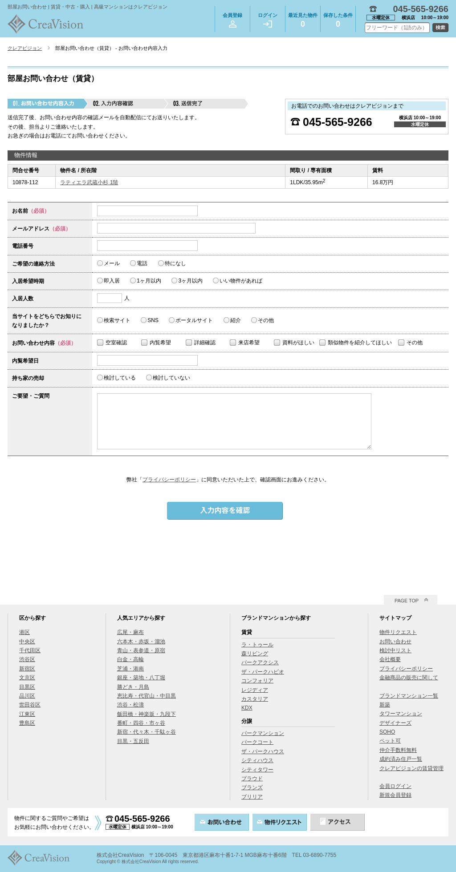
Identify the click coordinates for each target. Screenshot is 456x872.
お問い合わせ (395, 641)
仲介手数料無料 (398, 750)
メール (112, 263)
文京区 (27, 677)
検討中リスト (395, 650)
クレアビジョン (25, 48)
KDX (246, 708)
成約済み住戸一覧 (400, 759)
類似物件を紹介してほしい (360, 342)
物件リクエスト (398, 632)
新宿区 (27, 669)
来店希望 (249, 342)
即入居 (112, 281)
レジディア (254, 690)
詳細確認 (205, 342)
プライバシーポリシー (169, 479)
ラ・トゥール (257, 645)
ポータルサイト (194, 320)
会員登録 (232, 20)
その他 (266, 320)
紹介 (235, 320)
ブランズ (252, 787)
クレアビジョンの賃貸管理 (411, 768)
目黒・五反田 (133, 741)
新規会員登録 (395, 795)
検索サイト (117, 320)
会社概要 (390, 659)
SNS (153, 320)
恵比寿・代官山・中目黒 (146, 696)
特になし (175, 263)
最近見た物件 (303, 21)
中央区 (27, 641)
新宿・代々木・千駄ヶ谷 (146, 732)
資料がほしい (298, 342)
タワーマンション (400, 714)
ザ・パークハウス (262, 751)
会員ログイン (395, 786)
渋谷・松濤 (130, 705)
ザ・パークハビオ (262, 672)
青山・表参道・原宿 (141, 650)
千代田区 (30, 650)
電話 (142, 263)
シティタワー (257, 770)
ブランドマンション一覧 (408, 696)
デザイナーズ (395, 723)
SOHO (387, 732)
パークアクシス (260, 662)
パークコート (257, 742)
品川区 (27, 696)
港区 (24, 632)
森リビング (254, 653)
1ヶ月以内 (149, 281)
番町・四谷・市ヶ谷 (141, 723)
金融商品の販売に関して (408, 677)
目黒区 (27, 687)
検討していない (171, 378)
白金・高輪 (130, 659)
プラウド (252, 778)
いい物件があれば (241, 281)
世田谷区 (30, 705)
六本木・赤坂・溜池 (141, 641)
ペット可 (390, 741)
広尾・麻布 (130, 632)
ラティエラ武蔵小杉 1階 (89, 182)
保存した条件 (338, 21)
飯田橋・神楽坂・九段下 (146, 714)
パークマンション (262, 733)
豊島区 (27, 723)
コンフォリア (257, 681)
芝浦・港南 (130, 669)
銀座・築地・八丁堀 (141, 677)
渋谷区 (27, 659)
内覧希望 (160, 342)
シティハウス (257, 760)
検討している (120, 378)
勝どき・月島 (133, 687)
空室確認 (116, 342)
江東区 (27, 714)
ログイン (267, 20)
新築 (384, 705)
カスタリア (254, 699)
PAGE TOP (407, 600)
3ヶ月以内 (190, 281)
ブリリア (252, 797)
